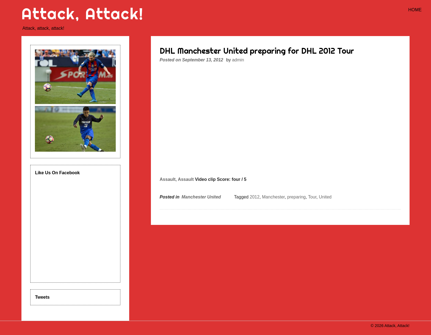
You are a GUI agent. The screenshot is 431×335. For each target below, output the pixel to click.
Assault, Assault (177, 179)
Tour (312, 197)
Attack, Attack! (82, 13)
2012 (255, 197)
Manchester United (201, 197)
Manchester (273, 197)
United (325, 197)
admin (238, 60)
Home (415, 9)
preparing (296, 197)
